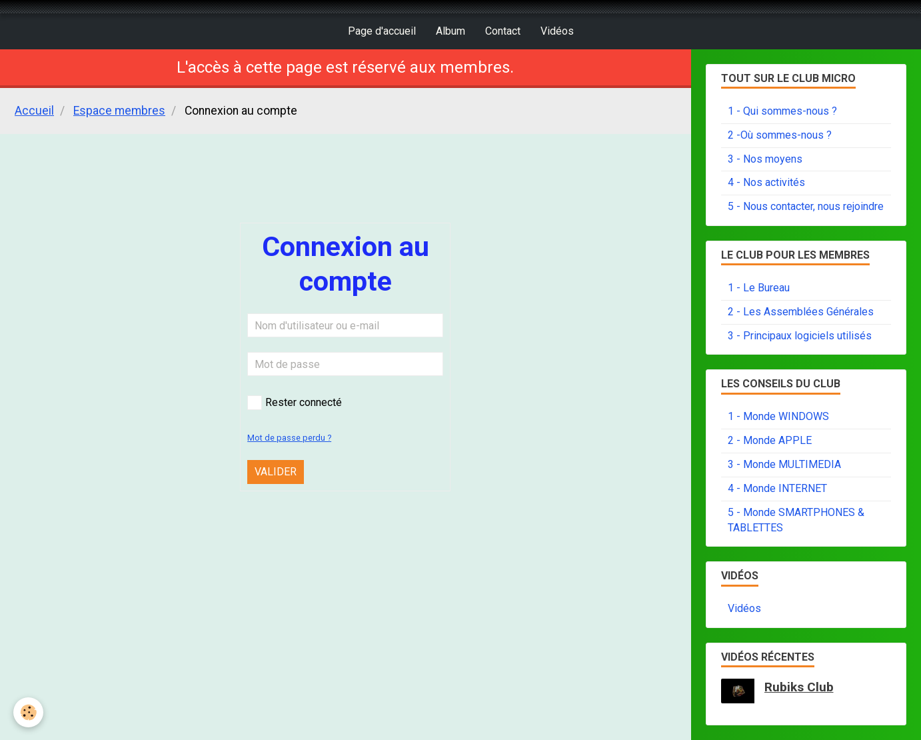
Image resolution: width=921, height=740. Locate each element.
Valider (276, 471)
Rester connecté (294, 402)
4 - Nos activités (766, 182)
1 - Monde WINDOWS (778, 416)
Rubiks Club (799, 687)
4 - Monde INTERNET (777, 488)
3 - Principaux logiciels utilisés (800, 335)
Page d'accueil (382, 31)
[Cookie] (28, 712)
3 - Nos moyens (765, 159)
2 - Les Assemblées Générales (801, 311)
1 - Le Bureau (759, 287)
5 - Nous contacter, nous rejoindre (806, 206)
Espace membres (119, 110)
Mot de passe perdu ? (289, 438)
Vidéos (557, 31)
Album (450, 31)
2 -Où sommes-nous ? (780, 135)
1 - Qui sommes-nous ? (782, 111)
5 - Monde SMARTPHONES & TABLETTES (796, 520)
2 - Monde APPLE (770, 440)
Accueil (34, 110)
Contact (502, 31)
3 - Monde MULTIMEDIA (784, 464)
